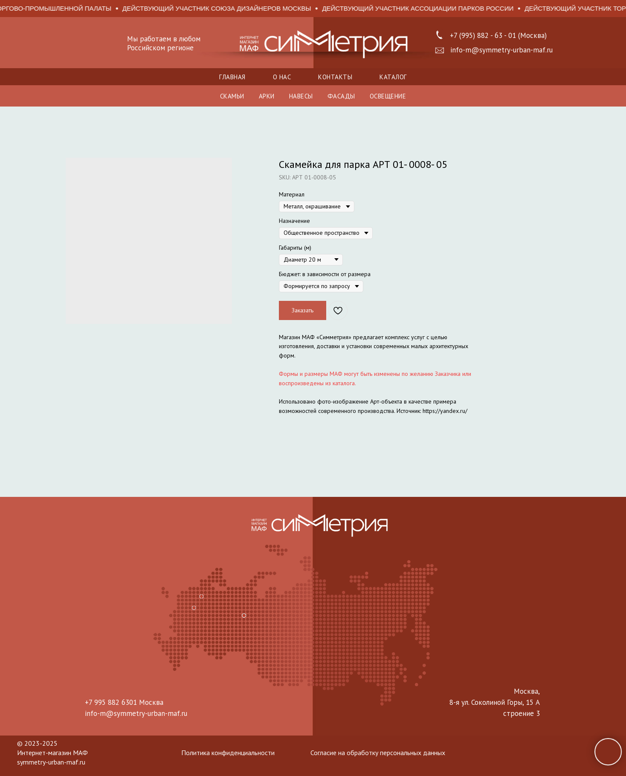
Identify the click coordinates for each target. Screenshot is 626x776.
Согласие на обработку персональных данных (377, 752)
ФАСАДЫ (341, 96)
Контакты (335, 77)
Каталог (393, 77)
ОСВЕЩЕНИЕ (388, 96)
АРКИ (267, 96)
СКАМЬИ (232, 96)
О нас (282, 77)
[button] (439, 50)
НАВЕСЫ (301, 96)
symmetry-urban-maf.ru (51, 762)
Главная (232, 77)
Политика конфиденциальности (228, 752)
